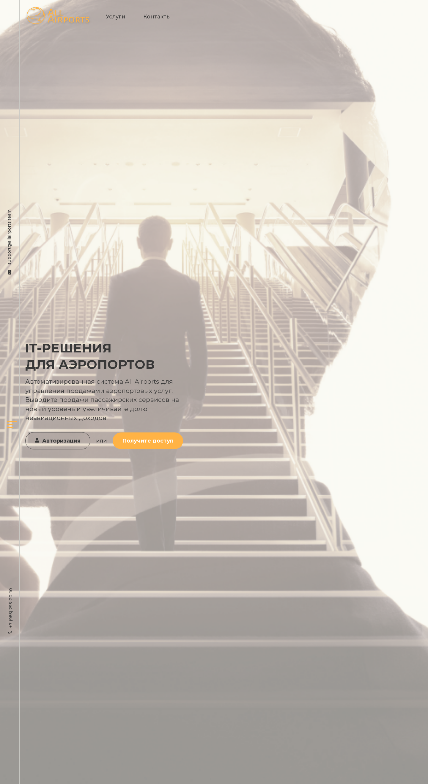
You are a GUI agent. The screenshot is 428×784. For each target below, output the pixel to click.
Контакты (157, 16)
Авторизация (58, 441)
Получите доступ (148, 441)
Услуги (115, 16)
